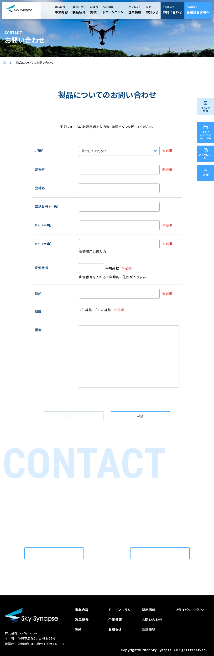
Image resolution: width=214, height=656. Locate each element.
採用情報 (149, 609)
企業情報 (115, 619)
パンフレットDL (205, 154)
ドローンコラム (119, 609)
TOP (205, 173)
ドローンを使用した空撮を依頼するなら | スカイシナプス (9, 62)
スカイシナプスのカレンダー (205, 133)
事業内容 (82, 609)
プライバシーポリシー (191, 609)
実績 (78, 629)
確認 (140, 416)
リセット (74, 416)
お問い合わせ (152, 619)
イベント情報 (205, 106)
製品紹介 (82, 619)
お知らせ (114, 629)
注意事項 (149, 629)
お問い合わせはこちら (54, 553)
